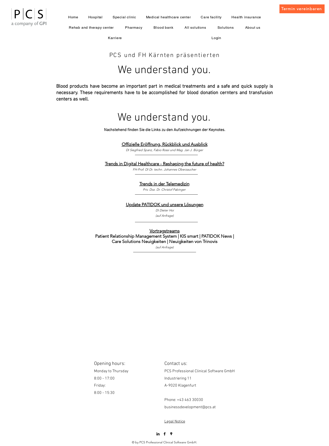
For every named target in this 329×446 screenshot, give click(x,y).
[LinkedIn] (158, 434)
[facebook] (164, 434)
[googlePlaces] (171, 434)
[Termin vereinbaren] (302, 8)
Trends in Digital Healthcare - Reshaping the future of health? (164, 163)
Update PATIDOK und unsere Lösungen (164, 204)
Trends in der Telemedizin (164, 183)
